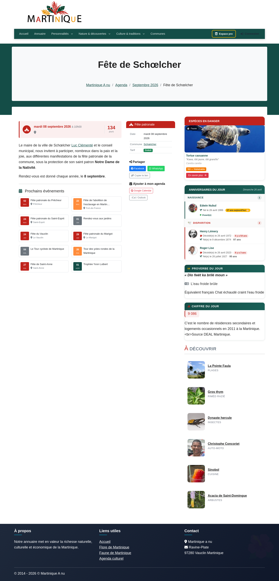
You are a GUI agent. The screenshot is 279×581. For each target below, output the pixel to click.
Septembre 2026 (145, 85)
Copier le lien (139, 175)
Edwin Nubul (208, 205)
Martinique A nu (98, 85)
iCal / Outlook (139, 197)
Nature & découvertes (94, 33)
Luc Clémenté (82, 145)
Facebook (137, 168)
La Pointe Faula (219, 366)
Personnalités (62, 33)
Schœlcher (150, 144)
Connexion (249, 33)
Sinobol (213, 469)
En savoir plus (197, 175)
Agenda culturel (111, 558)
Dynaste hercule (220, 417)
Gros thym (215, 391)
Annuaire (39, 33)
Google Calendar (141, 190)
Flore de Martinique (114, 547)
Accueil (23, 33)
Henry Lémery (209, 231)
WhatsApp (156, 168)
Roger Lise (207, 248)
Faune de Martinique (115, 553)
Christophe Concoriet (224, 443)
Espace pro (224, 33)
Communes (158, 33)
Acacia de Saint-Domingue (227, 495)
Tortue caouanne (197, 155)
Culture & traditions (130, 33)
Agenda (121, 85)
